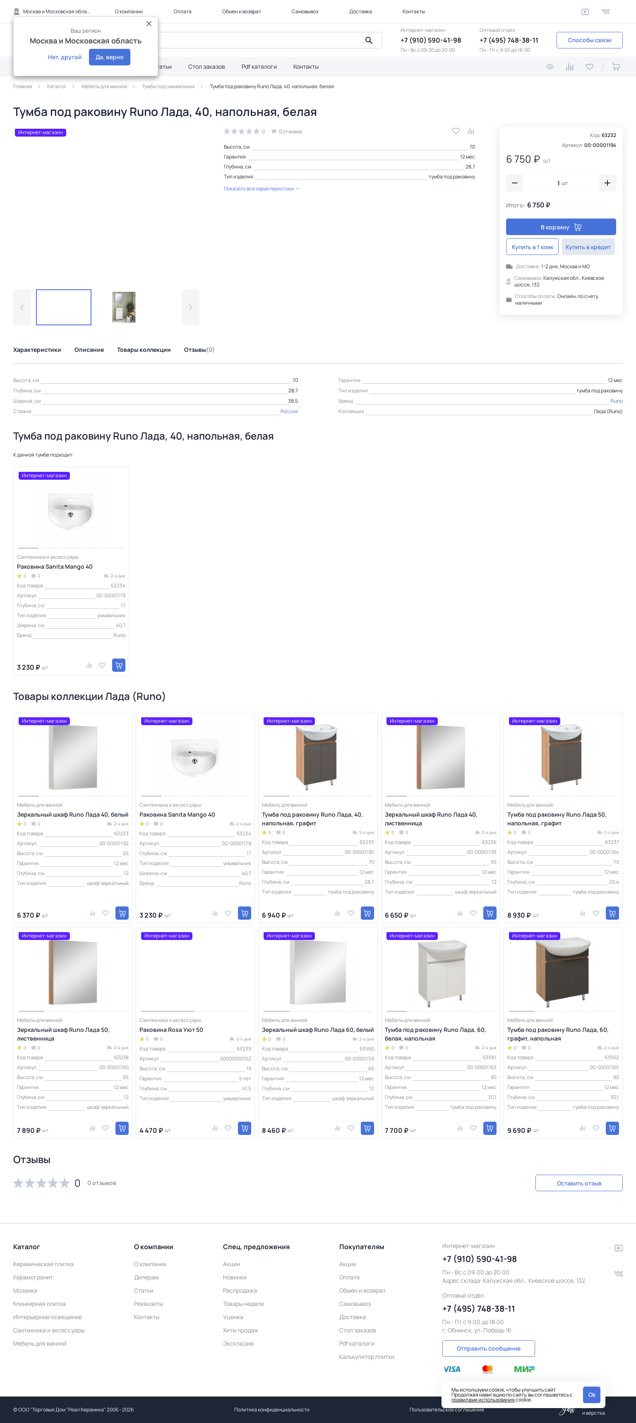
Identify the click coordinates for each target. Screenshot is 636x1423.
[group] (106, 201)
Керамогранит (33, 1277)
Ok (591, 1395)
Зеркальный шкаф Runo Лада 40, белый (72, 814)
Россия (289, 411)
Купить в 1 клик (533, 247)
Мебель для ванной (40, 1343)
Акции (231, 1264)
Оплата (183, 11)
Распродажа (240, 1290)
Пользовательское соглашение (447, 1409)
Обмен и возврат (241, 11)
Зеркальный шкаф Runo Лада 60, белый (318, 1030)
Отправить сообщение (489, 1348)
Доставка (360, 11)
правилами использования (483, 1399)
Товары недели (243, 1304)
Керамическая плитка (43, 1264)
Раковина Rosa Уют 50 (171, 1030)
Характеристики (37, 349)
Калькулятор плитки (366, 1357)
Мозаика (25, 1290)
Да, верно (110, 57)
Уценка (233, 1317)
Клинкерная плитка (39, 1304)
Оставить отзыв (579, 1183)
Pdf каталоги (259, 66)
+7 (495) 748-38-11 (509, 40)
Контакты (414, 11)
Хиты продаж (240, 1330)
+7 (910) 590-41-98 (431, 40)
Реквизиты (148, 1304)
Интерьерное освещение (47, 1317)
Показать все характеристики (261, 188)
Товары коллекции (144, 349)
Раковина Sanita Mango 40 (55, 566)
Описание (89, 349)
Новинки (235, 1277)
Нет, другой (65, 57)
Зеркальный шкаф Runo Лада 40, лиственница (431, 818)
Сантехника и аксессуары (48, 1330)
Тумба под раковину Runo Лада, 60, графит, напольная (558, 1034)
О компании (129, 11)
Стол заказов (206, 66)
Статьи (162, 66)
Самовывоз (305, 11)
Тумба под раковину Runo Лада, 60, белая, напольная (435, 1034)
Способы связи (589, 40)
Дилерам (146, 1277)
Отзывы (199, 349)
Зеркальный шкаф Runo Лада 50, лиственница (63, 1034)
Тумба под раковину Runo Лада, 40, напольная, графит (312, 818)
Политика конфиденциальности (272, 1409)
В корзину (561, 227)
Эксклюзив (238, 1343)
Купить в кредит (589, 247)
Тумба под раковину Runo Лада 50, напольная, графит (557, 818)
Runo (617, 400)
